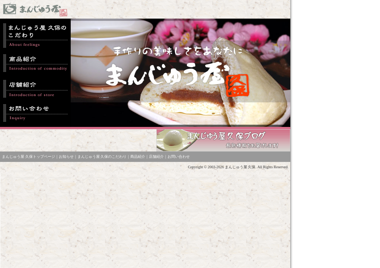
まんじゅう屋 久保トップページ (28, 156)
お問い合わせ (178, 156)
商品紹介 (137, 156)
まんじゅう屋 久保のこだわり (102, 156)
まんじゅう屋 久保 (240, 167)
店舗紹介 (156, 156)
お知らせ (66, 156)
